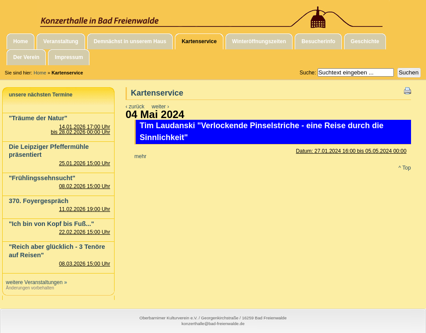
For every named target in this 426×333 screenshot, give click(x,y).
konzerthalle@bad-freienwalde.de (213, 323)
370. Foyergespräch (38, 200)
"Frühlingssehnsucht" (42, 177)
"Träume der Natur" (38, 118)
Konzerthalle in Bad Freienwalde (213, 14)
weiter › (160, 107)
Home (39, 72)
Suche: (309, 73)
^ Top (405, 168)
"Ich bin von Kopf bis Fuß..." (51, 223)
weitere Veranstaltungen (34, 282)
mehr (140, 156)
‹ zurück (135, 107)
